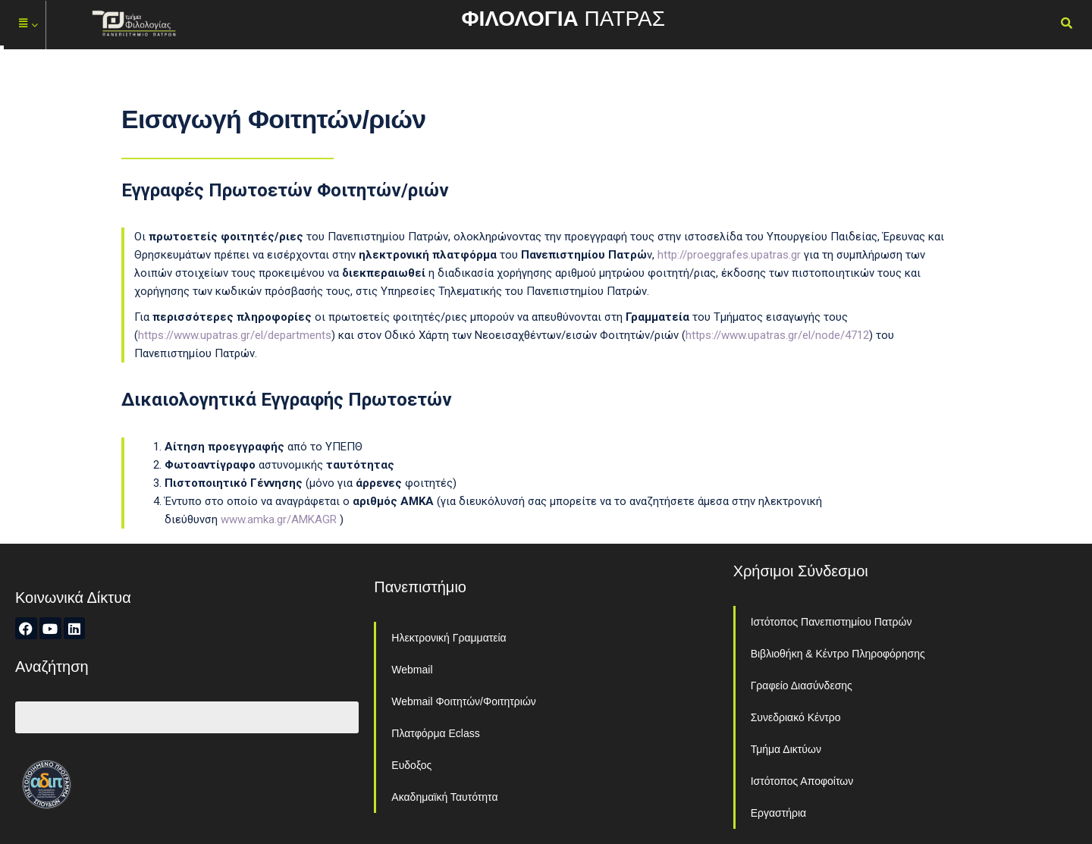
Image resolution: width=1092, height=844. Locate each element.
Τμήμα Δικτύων (786, 749)
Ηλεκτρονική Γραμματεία (448, 638)
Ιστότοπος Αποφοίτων (802, 781)
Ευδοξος (411, 765)
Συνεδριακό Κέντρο (796, 717)
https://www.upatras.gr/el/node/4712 (777, 335)
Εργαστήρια (779, 813)
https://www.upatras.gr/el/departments (234, 335)
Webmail (411, 670)
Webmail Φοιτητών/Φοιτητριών (463, 701)
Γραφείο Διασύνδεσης (801, 685)
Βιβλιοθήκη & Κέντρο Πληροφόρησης (838, 654)
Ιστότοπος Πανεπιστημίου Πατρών (831, 622)
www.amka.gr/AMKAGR (279, 519)
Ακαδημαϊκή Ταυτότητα (444, 797)
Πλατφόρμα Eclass (435, 733)
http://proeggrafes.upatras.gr (729, 255)
